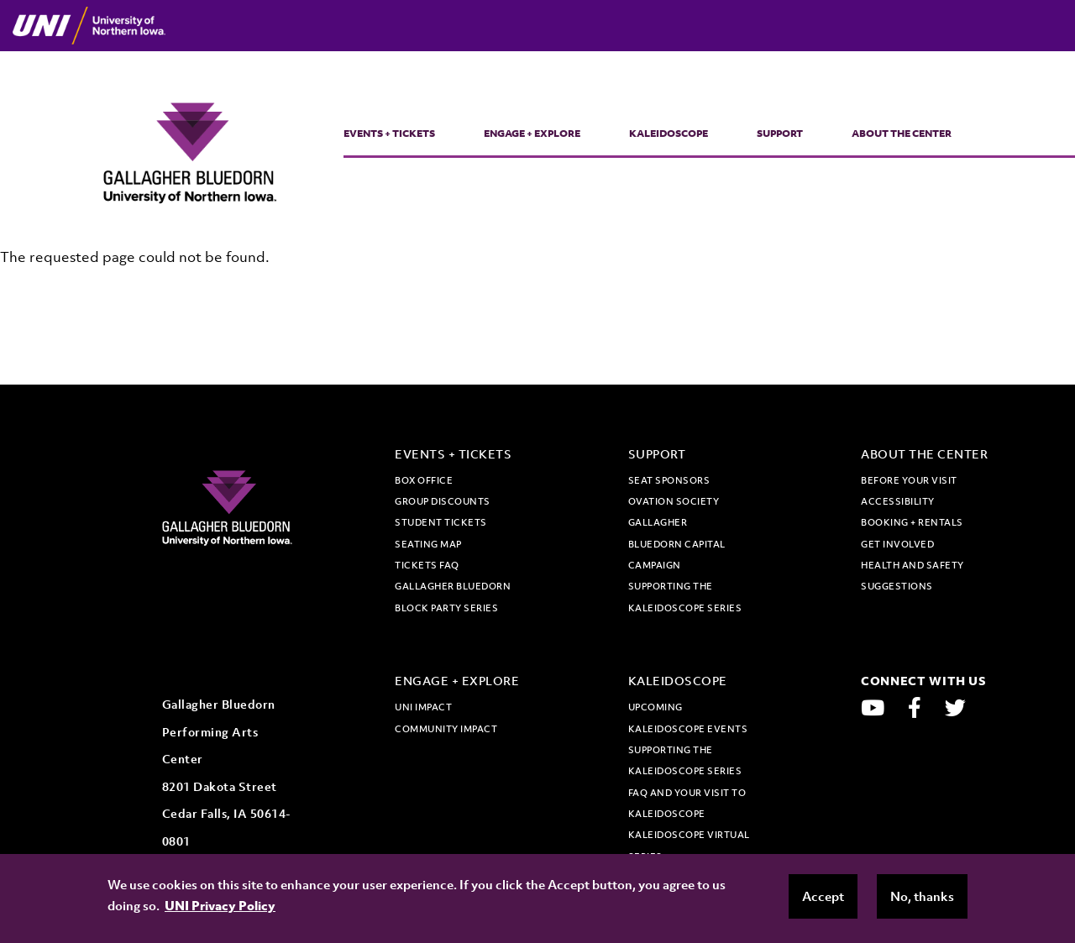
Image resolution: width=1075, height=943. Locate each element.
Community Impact (446, 729)
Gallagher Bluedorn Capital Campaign (677, 544)
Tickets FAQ (427, 565)
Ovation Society (674, 501)
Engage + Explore (532, 133)
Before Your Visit (909, 480)
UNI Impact (423, 707)
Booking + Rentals (912, 522)
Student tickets (441, 522)
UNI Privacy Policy (220, 905)
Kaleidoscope (668, 133)
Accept (823, 896)
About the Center (902, 133)
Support (780, 133)
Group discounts (442, 501)
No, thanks (922, 896)
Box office (424, 480)
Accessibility (898, 501)
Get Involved (897, 544)
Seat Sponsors (669, 480)
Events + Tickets (389, 133)
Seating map (428, 544)
